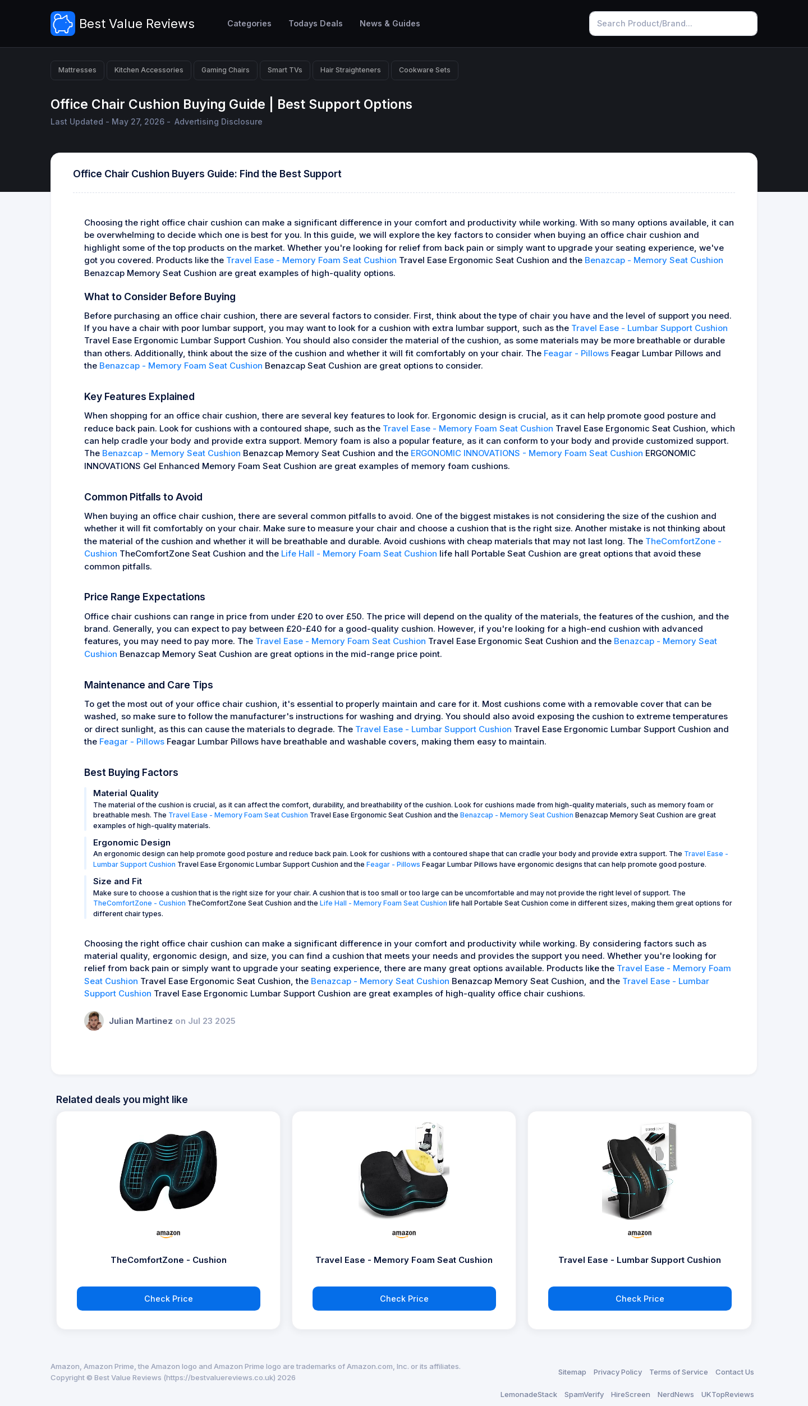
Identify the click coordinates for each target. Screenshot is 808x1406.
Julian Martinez (142, 1021)
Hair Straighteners (350, 70)
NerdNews (676, 1394)
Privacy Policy (618, 1371)
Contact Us (734, 1371)
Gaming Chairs (225, 70)
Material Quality (126, 793)
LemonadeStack (529, 1394)
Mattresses (77, 70)
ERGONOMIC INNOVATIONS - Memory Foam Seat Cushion (527, 453)
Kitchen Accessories (148, 70)
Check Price (168, 1298)
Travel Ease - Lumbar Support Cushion (649, 328)
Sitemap (572, 1371)
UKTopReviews (727, 1394)
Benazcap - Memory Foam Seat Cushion (181, 366)
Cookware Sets (425, 70)
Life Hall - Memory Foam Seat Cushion (359, 554)
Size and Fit (117, 881)
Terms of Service (678, 1371)
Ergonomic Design (132, 843)
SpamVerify (584, 1394)
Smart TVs (285, 70)
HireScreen (630, 1394)
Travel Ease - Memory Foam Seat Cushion (311, 260)
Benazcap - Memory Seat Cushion (654, 260)
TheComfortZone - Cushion (139, 903)
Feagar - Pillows (576, 353)
